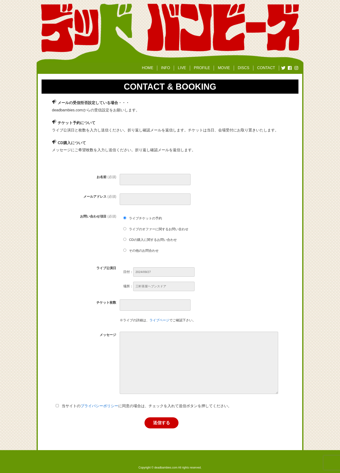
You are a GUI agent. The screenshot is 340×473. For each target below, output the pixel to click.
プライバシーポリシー (99, 406)
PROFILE (202, 68)
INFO (165, 68)
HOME (147, 68)
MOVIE (224, 68)
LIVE (182, 68)
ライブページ (159, 320)
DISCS (243, 68)
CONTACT (266, 68)
